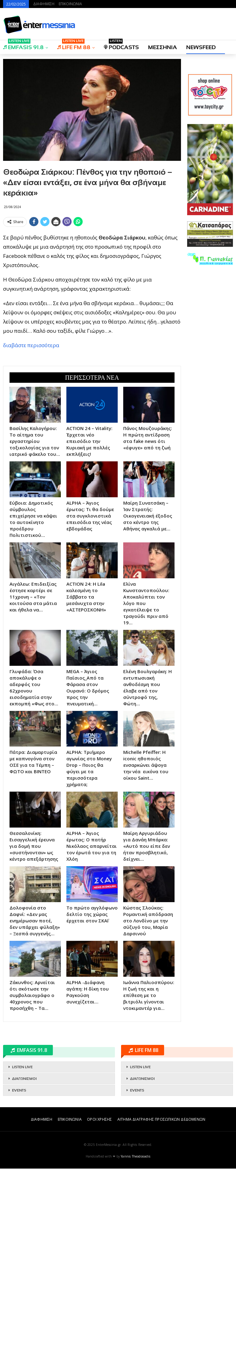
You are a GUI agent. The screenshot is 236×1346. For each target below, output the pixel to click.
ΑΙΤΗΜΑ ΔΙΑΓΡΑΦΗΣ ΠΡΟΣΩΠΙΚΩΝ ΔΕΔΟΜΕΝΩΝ (161, 1296)
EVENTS (19, 1268)
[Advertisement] (92, 272)
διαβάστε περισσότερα (31, 433)
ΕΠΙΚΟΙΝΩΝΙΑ (70, 3)
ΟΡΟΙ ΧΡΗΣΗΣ (99, 1296)
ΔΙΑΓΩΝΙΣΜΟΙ (24, 1256)
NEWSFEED (201, 47)
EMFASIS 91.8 (23, 45)
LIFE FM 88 (73, 45)
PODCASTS (121, 45)
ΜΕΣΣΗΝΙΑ (162, 47)
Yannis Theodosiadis (135, 1334)
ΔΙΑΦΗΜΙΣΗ (43, 3)
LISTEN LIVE (22, 1244)
